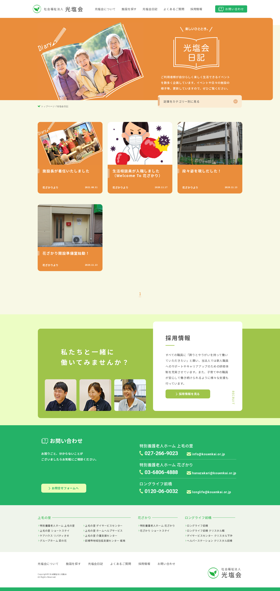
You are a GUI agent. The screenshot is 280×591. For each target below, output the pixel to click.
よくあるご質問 (173, 9)
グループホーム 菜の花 (53, 540)
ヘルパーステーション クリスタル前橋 (209, 540)
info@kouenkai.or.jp (206, 454)
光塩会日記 (150, 9)
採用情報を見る (188, 394)
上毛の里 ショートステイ (55, 530)
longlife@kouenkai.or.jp (209, 492)
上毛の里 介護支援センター (101, 535)
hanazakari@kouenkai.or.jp (211, 473)
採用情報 (196, 9)
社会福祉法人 (58, 9)
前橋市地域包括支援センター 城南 (105, 540)
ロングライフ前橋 (197, 525)
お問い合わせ (231, 9)
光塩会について (105, 9)
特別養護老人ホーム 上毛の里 (57, 525)
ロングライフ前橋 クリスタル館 (206, 530)
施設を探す (129, 9)
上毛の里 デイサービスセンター (104, 525)
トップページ (46, 106)
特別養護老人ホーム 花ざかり (157, 525)
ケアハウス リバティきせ (54, 535)
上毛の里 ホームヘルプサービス (104, 530)
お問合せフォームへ (64, 488)
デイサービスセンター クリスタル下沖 (209, 535)
